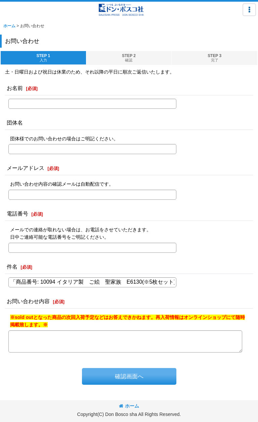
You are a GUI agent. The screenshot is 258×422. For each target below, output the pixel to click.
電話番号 (17, 213)
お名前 (15, 88)
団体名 (15, 123)
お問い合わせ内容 (28, 301)
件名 (12, 267)
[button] (249, 9)
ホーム (129, 406)
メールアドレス (25, 168)
